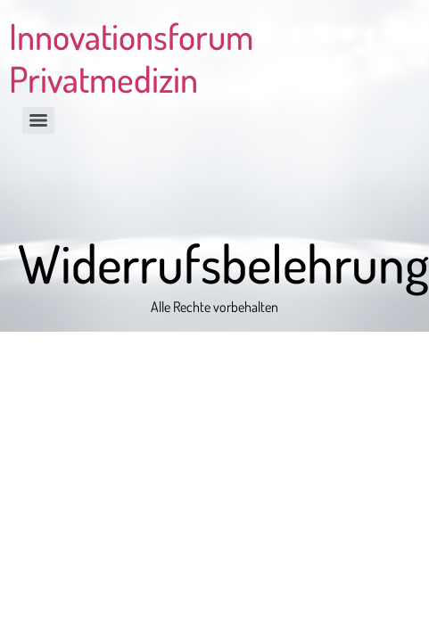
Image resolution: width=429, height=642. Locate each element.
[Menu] (38, 120)
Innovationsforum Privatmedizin (131, 57)
